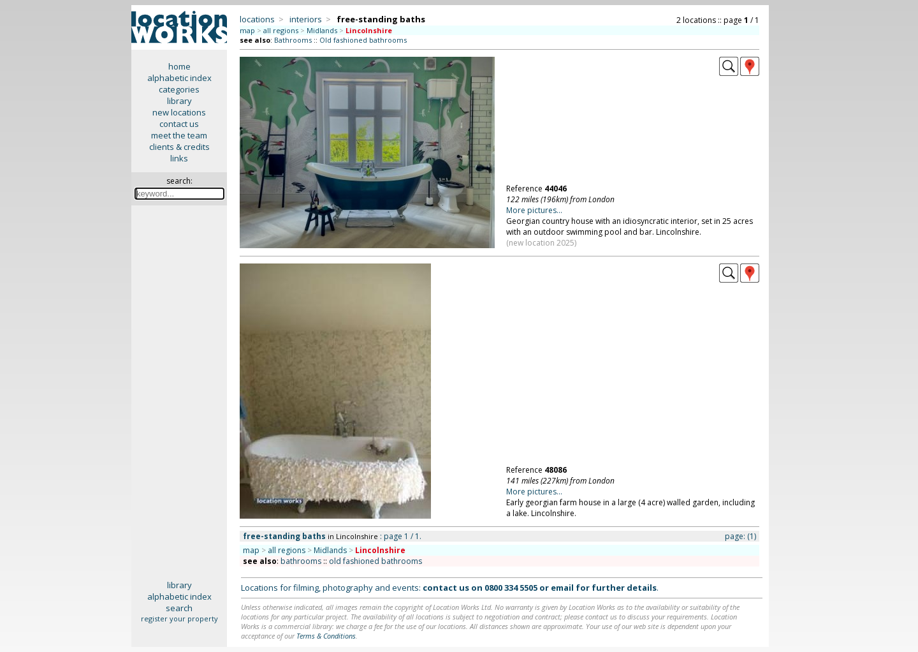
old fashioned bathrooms (375, 561)
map (247, 30)
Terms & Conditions (326, 636)
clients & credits (179, 146)
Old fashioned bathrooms (363, 40)
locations (257, 19)
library (179, 101)
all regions (280, 30)
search (179, 608)
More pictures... (534, 210)
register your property (179, 618)
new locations (179, 112)
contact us (179, 124)
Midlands (322, 30)
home (179, 66)
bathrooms (300, 561)
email (562, 587)
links (179, 158)
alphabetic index (179, 78)
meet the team (179, 135)
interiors (305, 19)
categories (179, 89)
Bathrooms (293, 40)
